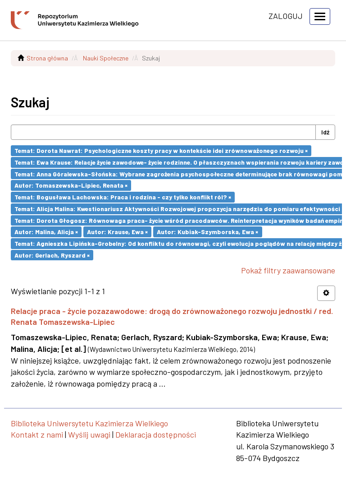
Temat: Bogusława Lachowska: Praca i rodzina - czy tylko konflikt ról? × (122, 197)
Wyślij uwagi (89, 434)
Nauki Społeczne (105, 58)
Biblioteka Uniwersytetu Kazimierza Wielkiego (89, 423)
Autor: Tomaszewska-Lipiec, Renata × (70, 185)
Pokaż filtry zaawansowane (288, 270)
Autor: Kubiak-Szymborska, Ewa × (207, 231)
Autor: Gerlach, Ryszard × (52, 254)
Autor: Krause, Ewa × (117, 231)
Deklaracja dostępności (155, 434)
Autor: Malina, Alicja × (46, 231)
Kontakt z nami (37, 434)
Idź (325, 132)
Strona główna (47, 58)
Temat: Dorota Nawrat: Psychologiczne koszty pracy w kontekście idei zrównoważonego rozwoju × (161, 150)
